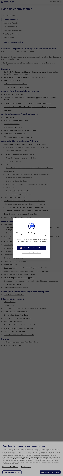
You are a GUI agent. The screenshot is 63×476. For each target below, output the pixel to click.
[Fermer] (48, 220)
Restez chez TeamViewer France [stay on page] (31, 253)
